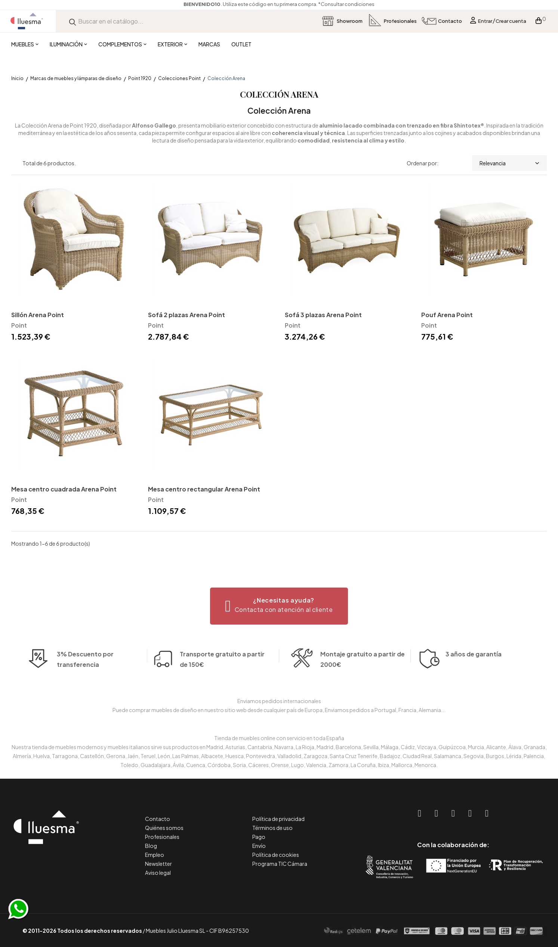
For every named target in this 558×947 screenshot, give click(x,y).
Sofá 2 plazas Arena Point (186, 315)
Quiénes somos (164, 827)
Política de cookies (275, 854)
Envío (259, 845)
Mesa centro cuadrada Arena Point (64, 489)
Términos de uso (272, 827)
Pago (258, 836)
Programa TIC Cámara (279, 863)
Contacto (157, 818)
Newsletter (158, 863)
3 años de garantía (474, 661)
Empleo (154, 854)
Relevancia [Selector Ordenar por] (509, 163)
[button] (279, 606)
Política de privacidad (278, 818)
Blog (151, 845)
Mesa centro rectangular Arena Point (204, 489)
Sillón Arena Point (37, 315)
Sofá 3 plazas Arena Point (323, 315)
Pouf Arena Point (447, 315)
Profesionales (162, 836)
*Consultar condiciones (346, 4)
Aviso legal (158, 872)
